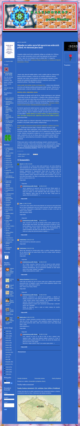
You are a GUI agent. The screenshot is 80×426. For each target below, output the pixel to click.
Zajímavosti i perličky (9, 242)
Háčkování (8, 160)
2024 (7, 369)
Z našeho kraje (10, 240)
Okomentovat (22, 352)
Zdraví (23, 156)
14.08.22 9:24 (42, 220)
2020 (7, 331)
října (7, 359)
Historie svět (9, 164)
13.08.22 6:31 (33, 279)
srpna (7, 354)
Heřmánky (12, 280)
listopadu (8, 361)
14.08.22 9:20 (42, 186)
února (7, 340)
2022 (7, 336)
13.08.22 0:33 (30, 239)
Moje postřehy (9, 188)
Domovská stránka (40, 378)
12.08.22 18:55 (27, 203)
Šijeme (7, 230)
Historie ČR (9, 162)
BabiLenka (23, 317)
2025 (7, 372)
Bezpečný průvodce (8, 155)
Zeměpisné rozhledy (9, 248)
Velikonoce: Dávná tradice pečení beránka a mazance (10, 272)
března (8, 342)
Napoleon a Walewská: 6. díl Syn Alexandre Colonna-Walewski (9, 128)
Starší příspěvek (56, 378)
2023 (7, 367)
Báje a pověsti (9, 153)
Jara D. (22, 164)
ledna (7, 338)
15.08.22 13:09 (43, 334)
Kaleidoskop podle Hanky (30, 186)
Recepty (8, 224)
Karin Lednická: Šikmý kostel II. (10, 98)
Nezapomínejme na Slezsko (10, 121)
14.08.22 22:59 (30, 317)
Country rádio (9, 61)
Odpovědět (23, 180)
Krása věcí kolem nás (8, 181)
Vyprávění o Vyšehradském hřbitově (10, 103)
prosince (8, 364)
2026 (7, 374)
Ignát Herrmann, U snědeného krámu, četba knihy (9, 109)
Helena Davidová (24, 279)
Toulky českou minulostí (9, 233)
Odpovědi (24, 183)
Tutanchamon (9, 238)
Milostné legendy (8, 185)
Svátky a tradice (10, 226)
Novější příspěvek (22, 378)
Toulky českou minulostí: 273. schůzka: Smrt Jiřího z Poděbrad (38, 388)
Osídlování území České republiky (9, 199)
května (7, 347)
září (7, 357)
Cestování (8, 158)
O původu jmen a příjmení (10, 194)
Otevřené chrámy (8, 205)
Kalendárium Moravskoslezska (10, 177)
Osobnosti (8, 202)
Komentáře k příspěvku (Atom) (37, 381)
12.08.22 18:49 (28, 164)
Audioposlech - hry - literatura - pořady (10, 149)
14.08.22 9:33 (42, 295)
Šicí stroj (8, 228)
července (8, 352)
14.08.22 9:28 (42, 262)
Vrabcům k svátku (12, 287)
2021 (7, 333)
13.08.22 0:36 (30, 248)
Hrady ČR (8, 170)
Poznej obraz (9, 207)
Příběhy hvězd (9, 213)
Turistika (8, 235)
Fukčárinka (23, 239)
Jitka (21, 203)
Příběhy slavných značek (8, 217)
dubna (7, 345)
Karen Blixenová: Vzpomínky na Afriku (9, 116)
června (8, 350)
